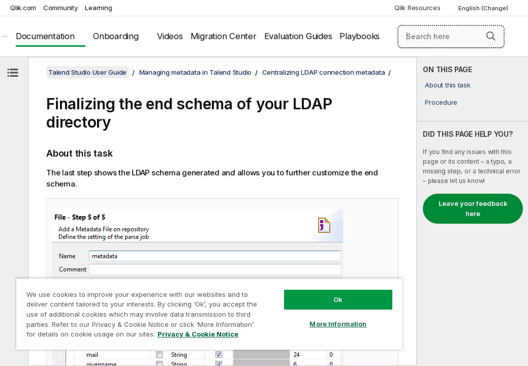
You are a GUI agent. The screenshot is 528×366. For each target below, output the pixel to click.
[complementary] (472, 211)
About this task (447, 85)
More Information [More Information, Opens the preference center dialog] (270, 306)
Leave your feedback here (473, 208)
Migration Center (224, 36)
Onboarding (116, 36)
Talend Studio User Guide (87, 72)
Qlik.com (23, 8)
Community (60, 8)
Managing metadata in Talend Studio (195, 72)
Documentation (45, 36)
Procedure (441, 102)
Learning (98, 8)
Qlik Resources (417, 8)
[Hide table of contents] (12, 72)
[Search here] (451, 36)
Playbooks (359, 36)
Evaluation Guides (298, 36)
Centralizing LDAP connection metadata (323, 72)
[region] (169, 305)
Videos (170, 36)
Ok (270, 282)
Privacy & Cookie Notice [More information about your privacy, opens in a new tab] (85, 336)
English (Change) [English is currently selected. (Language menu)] (484, 8)
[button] (491, 36)
